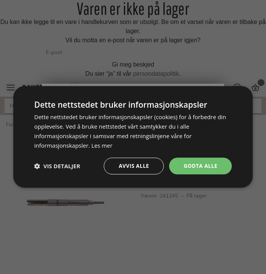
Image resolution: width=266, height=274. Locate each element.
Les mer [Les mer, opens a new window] (101, 145)
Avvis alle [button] (132, 165)
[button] (57, 166)
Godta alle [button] (200, 165)
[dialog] (133, 137)
